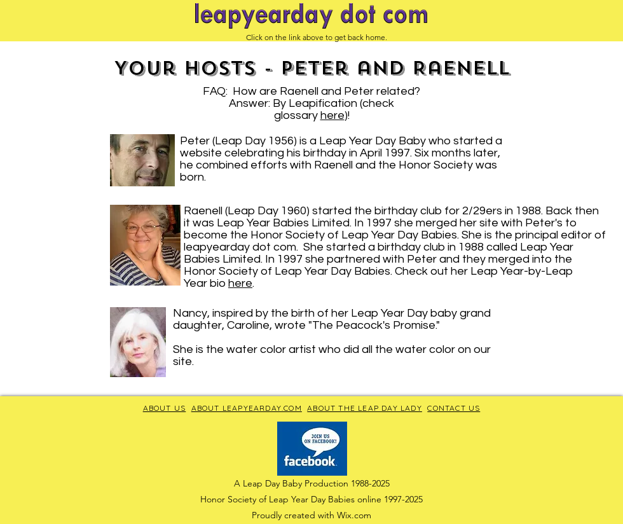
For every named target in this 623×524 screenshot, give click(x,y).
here (332, 115)
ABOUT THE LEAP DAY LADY (364, 408)
